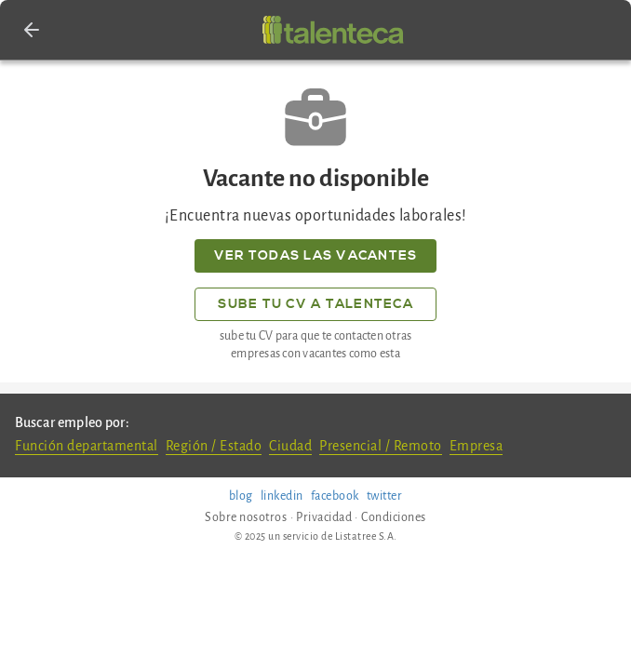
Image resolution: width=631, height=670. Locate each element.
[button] (31, 30)
